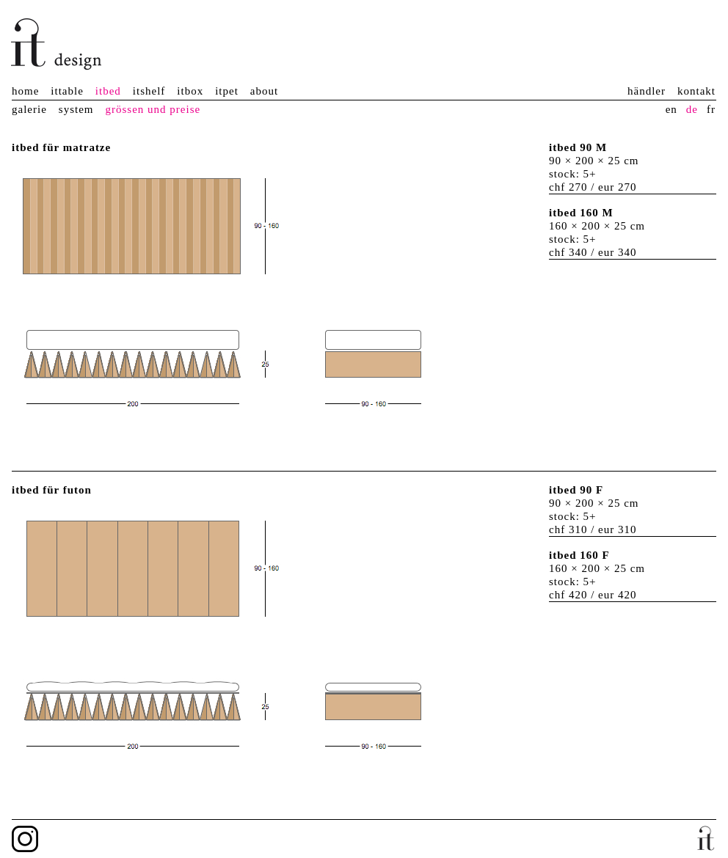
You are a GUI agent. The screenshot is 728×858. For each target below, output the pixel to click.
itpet (227, 91)
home (25, 91)
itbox (190, 91)
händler (646, 91)
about (264, 91)
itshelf (149, 91)
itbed (108, 91)
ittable (67, 91)
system (76, 109)
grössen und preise (152, 109)
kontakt (696, 91)
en (671, 109)
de (692, 109)
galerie (29, 109)
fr (711, 109)
